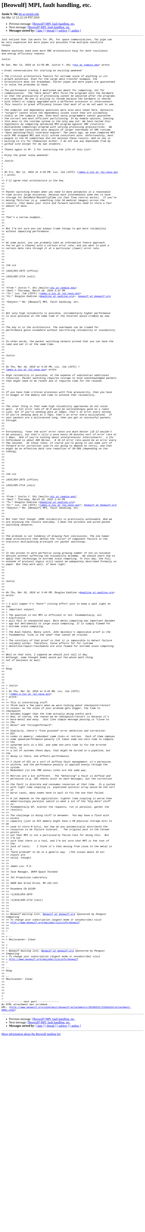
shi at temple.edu (29, 14)
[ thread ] (50, 30)
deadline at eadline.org (57, 348)
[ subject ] (63, 30)
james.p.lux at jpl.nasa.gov (98, 199)
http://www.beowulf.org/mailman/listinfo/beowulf (45, 1099)
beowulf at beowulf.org (94, 348)
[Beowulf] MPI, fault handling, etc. (53, 23)
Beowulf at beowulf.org (59, 1089)
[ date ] (40, 30)
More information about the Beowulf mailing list (31, 1228)
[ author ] (75, 30)
